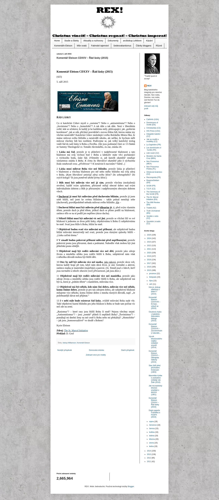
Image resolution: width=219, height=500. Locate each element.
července (153, 425)
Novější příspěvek (64, 350)
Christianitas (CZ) (153, 128)
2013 (149, 454)
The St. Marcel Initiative (76, 330)
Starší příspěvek (127, 350)
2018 (149, 260)
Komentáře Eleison (63, 45)
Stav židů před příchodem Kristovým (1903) (154, 368)
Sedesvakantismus (122, 45)
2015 (149, 270)
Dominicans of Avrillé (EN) (152, 124)
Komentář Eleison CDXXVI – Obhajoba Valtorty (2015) (154, 356)
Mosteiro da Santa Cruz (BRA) (153, 157)
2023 (149, 242)
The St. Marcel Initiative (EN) (152, 198)
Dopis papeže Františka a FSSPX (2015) (154, 413)
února (151, 443)
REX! (149, 86)
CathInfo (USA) (152, 119)
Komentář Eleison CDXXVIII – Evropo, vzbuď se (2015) (154, 302)
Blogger (131, 486)
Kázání (149, 40)
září (151, 284)
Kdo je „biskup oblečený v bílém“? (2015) (154, 290)
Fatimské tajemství (100, 45)
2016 (149, 267)
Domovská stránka (96, 350)
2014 (149, 451)
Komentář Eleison (83, 343)
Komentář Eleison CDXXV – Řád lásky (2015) (154, 402)
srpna (151, 421)
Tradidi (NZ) (151, 208)
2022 (149, 245)
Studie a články (71, 40)
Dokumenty (113, 40)
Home (57, 40)
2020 (149, 253)
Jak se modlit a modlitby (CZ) (152, 140)
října (151, 281)
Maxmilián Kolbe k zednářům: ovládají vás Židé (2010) (155, 379)
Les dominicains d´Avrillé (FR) (153, 149)
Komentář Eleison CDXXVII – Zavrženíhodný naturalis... (155, 328)
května (152, 432)
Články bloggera (143, 45)
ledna (151, 446)
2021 (149, 249)
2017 (149, 263)
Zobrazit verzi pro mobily (96, 355)
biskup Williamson (69, 343)
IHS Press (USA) (153, 131)
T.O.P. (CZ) (150, 189)
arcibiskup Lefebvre (132, 40)
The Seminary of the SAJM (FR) (153, 193)
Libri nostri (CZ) (152, 153)
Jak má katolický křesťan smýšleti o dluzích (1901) (155, 390)
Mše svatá (82, 45)
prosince (153, 273)
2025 (149, 235)
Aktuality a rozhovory (93, 40)
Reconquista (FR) (153, 177)
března (152, 439)
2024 (149, 238)
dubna (152, 436)
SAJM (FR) (150, 186)
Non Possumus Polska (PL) (152, 168)
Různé (159, 45)
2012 (149, 458)
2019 (149, 256)
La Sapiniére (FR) (153, 145)
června (152, 428)
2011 (149, 461)
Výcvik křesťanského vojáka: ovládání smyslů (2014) (155, 341)
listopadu (153, 277)
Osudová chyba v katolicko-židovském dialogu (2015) (155, 316)
